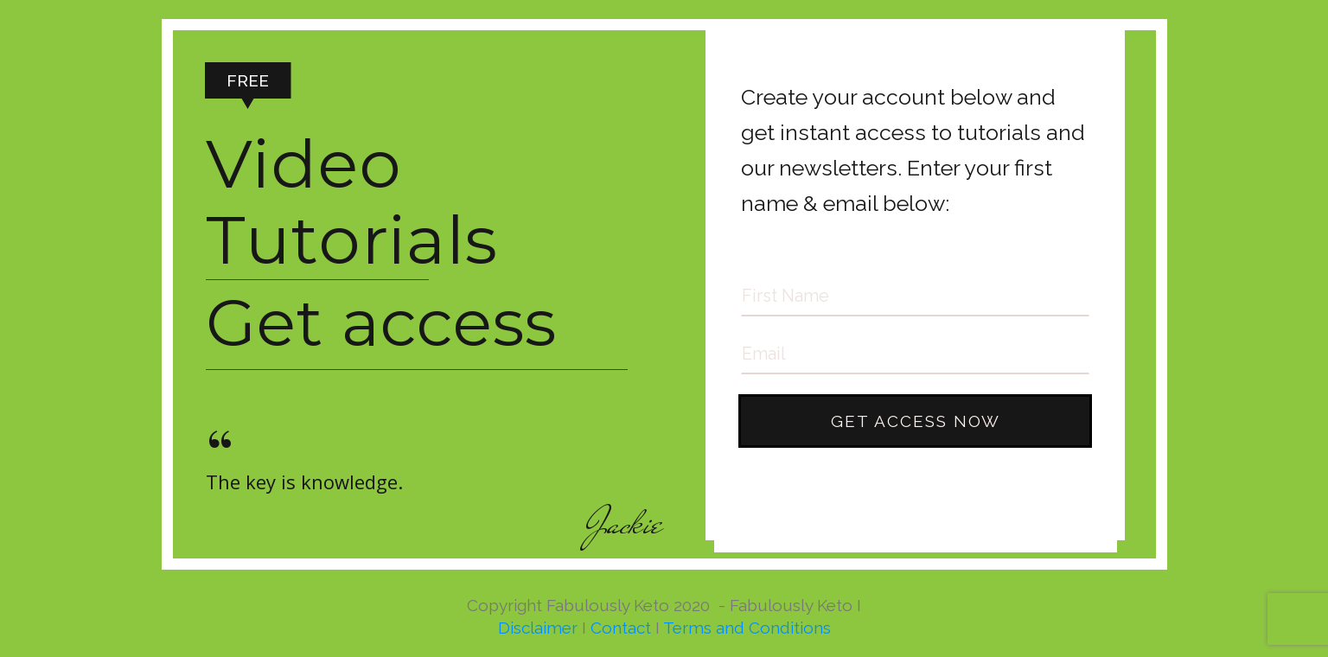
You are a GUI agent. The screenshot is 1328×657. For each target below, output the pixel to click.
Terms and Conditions (747, 627)
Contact (621, 627)
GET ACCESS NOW (915, 421)
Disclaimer (538, 627)
